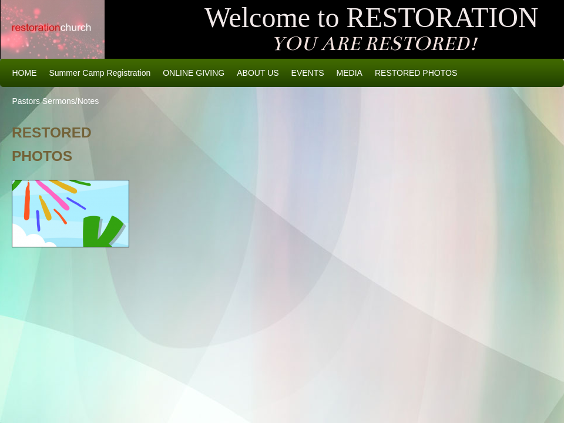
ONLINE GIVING (193, 73)
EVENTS (307, 73)
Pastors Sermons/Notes (55, 101)
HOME (24, 73)
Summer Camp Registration (100, 73)
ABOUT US (257, 73)
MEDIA (349, 73)
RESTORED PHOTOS (416, 73)
